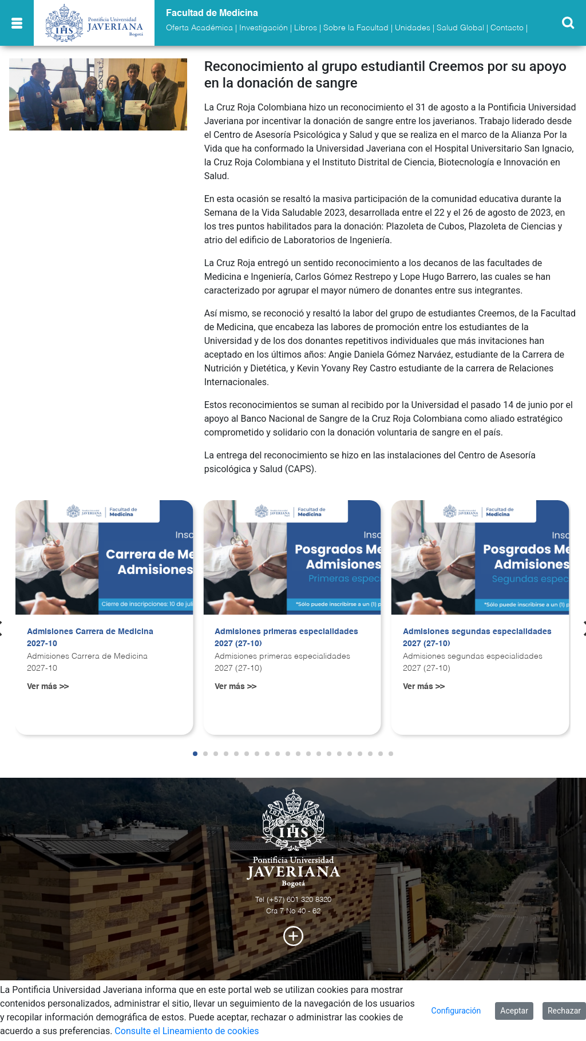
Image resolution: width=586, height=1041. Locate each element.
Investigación (263, 28)
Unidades (412, 28)
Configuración (456, 1010)
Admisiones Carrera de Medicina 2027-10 (90, 638)
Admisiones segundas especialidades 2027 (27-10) (477, 638)
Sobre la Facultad (356, 28)
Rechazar (564, 1010)
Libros (305, 28)
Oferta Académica (199, 28)
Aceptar (514, 1010)
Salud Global (460, 28)
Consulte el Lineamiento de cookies (186, 1031)
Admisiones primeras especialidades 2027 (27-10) (286, 638)
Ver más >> (48, 687)
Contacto (507, 28)
